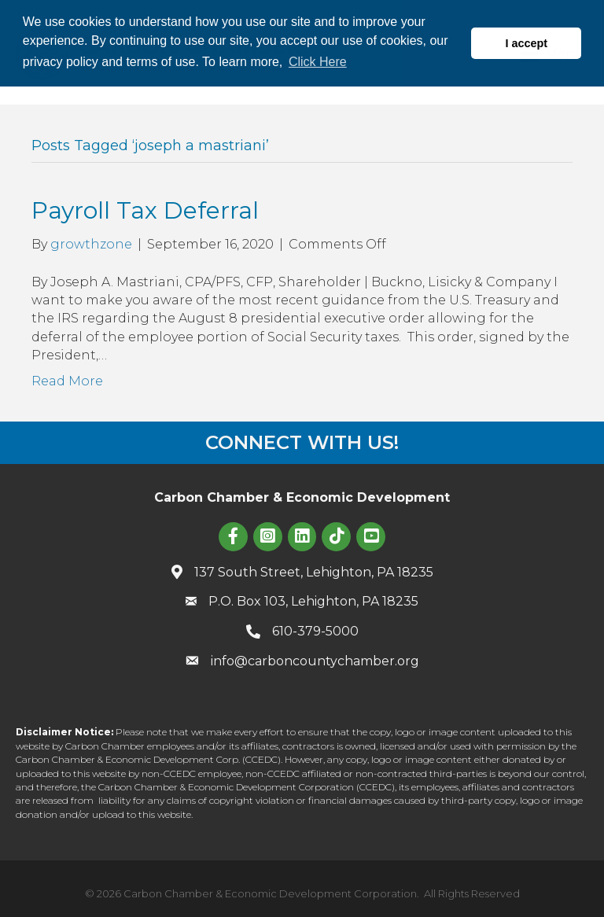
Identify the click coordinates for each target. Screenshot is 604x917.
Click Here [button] (318, 61)
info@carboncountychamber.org (315, 661)
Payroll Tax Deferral (145, 210)
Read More (67, 381)
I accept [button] (526, 43)
